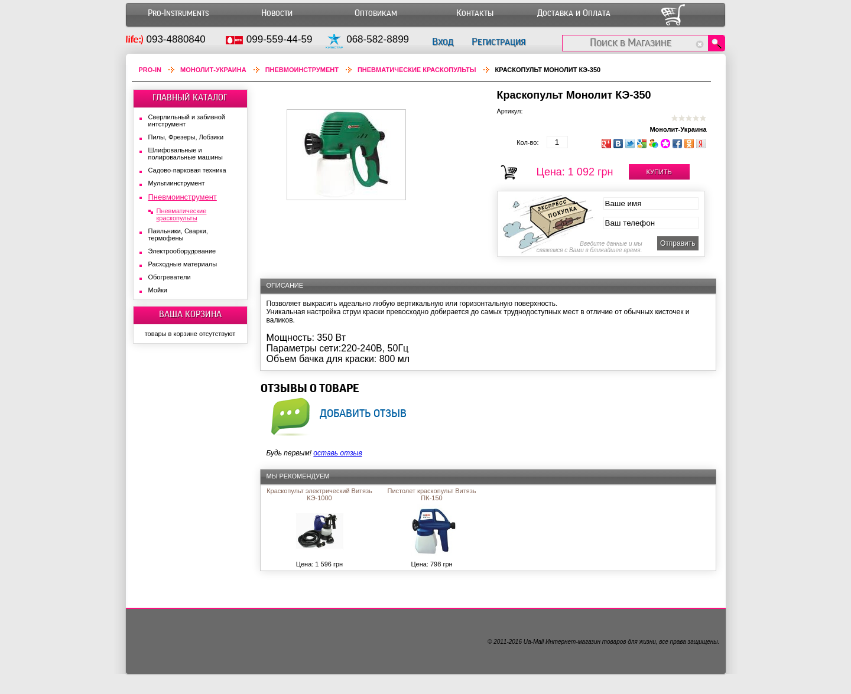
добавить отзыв (363, 412)
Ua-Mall (534, 641)
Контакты (474, 13)
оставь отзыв (337, 453)
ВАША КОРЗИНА (190, 314)
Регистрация (498, 42)
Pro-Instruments (178, 13)
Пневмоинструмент (302, 69)
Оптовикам (376, 13)
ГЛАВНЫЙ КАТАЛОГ (190, 97)
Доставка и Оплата (573, 13)
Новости (277, 13)
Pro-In (150, 69)
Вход (442, 42)
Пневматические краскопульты (417, 69)
